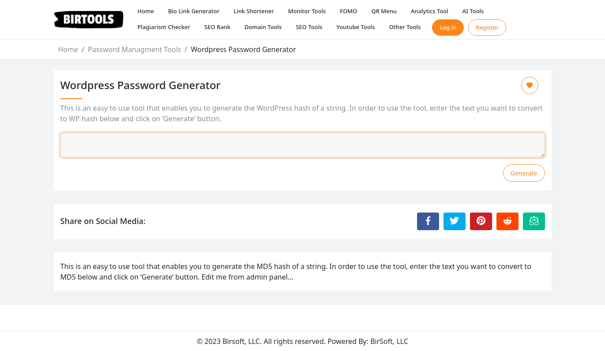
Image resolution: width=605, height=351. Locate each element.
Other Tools (405, 27)
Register (487, 27)
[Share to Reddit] (507, 221)
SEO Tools (309, 27)
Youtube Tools (355, 27)
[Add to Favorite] (529, 85)
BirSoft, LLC (389, 341)
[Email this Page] (534, 221)
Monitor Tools (307, 11)
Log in (448, 27)
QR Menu (384, 11)
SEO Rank (217, 27)
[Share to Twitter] (454, 221)
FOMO (348, 11)
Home (146, 11)
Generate (524, 173)
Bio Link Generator (193, 11)
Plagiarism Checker (164, 27)
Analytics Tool (429, 11)
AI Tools (473, 11)
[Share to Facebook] (428, 221)
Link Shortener (253, 11)
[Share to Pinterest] (481, 221)
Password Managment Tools (134, 49)
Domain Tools (263, 27)
